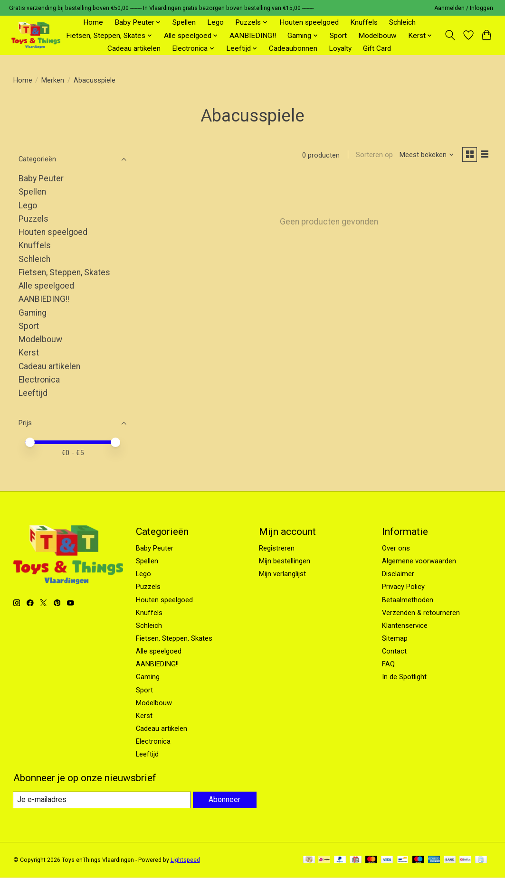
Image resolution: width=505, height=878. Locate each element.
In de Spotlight (404, 677)
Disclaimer (398, 574)
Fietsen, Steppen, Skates (64, 272)
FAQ (388, 664)
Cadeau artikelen (134, 48)
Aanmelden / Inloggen (463, 8)
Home (93, 22)
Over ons (396, 548)
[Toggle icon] (450, 35)
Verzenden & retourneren (421, 612)
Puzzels (33, 219)
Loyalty (340, 48)
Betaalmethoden (407, 600)
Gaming (33, 313)
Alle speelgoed (46, 285)
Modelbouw (377, 35)
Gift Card (377, 48)
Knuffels (364, 22)
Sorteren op (371, 155)
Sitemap (395, 638)
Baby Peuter (41, 178)
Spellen (184, 22)
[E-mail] (101, 800)
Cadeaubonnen (293, 48)
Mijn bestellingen (284, 561)
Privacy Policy (403, 586)
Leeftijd (33, 393)
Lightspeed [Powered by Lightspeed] (185, 860)
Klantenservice (405, 625)
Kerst (29, 352)
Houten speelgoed (309, 22)
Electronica (39, 379)
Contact (394, 651)
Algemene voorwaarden (419, 561)
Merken (52, 80)
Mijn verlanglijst (282, 574)
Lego (215, 22)
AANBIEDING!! (252, 35)
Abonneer (224, 799)
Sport (338, 35)
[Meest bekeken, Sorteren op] (423, 155)
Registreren (277, 548)
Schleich (402, 22)
